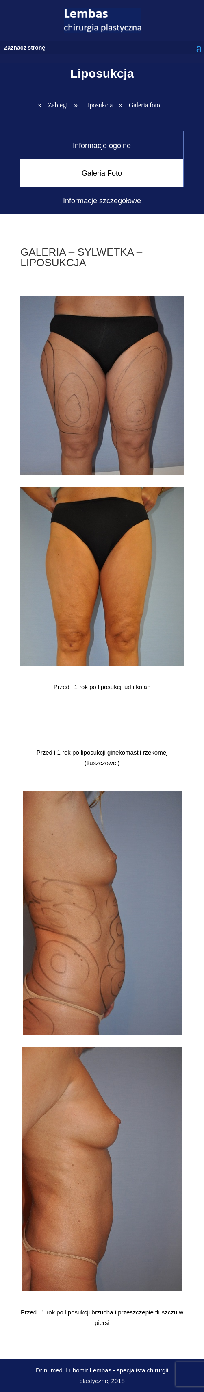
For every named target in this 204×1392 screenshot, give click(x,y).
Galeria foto (144, 105)
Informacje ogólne (102, 145)
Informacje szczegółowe (102, 201)
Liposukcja (98, 105)
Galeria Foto (102, 173)
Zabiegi (58, 105)
